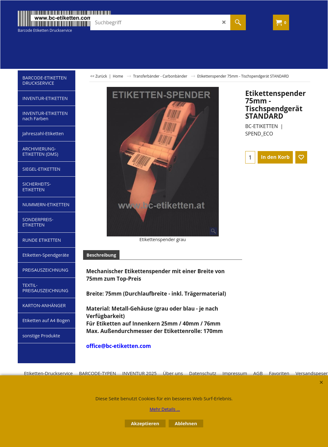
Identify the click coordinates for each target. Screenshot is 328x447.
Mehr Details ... (165, 409)
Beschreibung (101, 255)
